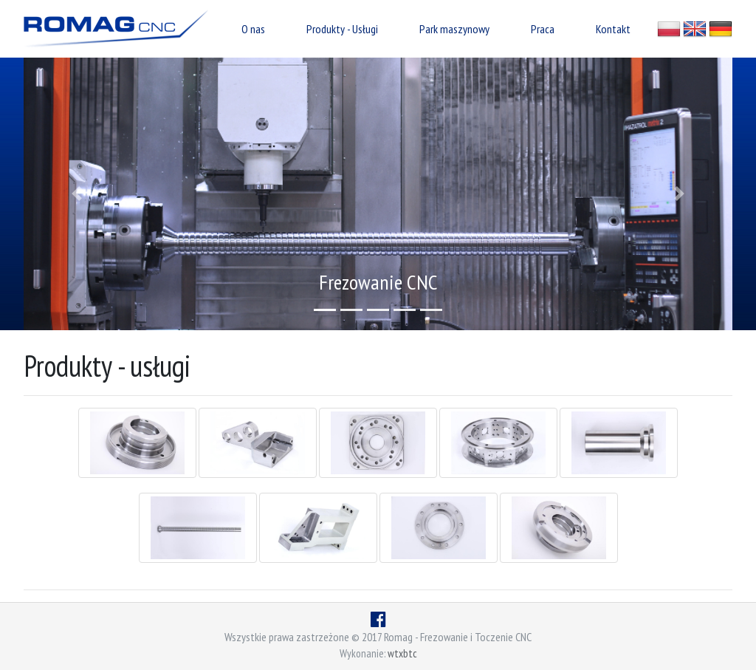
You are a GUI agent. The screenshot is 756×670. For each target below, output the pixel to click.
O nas (253, 28)
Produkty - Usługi (342, 28)
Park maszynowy (454, 28)
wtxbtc (402, 653)
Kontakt (613, 28)
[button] (77, 194)
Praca (542, 28)
